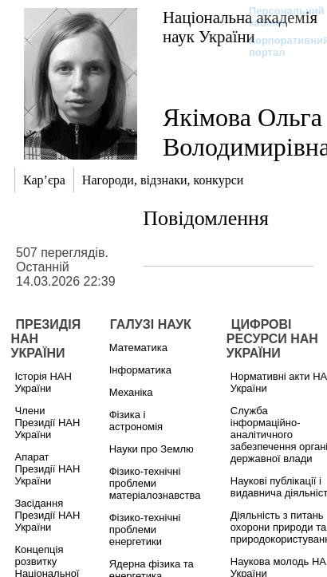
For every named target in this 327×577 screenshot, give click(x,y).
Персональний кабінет (279, 17)
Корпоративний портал (279, 46)
